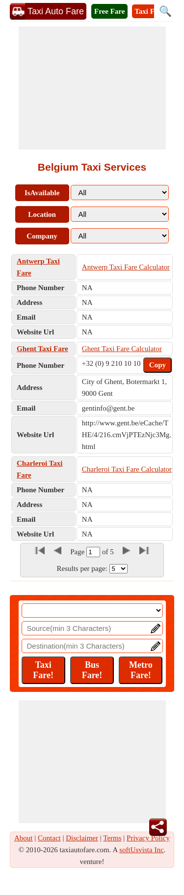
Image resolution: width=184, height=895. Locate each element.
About (23, 838)
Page (78, 552)
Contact (49, 838)
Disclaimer (82, 838)
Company (41, 236)
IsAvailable (42, 193)
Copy (157, 365)
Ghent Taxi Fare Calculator (122, 349)
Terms (112, 838)
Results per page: (81, 568)
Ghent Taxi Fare (42, 349)
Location (42, 214)
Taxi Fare (149, 11)
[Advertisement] (92, 88)
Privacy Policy (148, 838)
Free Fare (109, 11)
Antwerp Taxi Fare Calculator (126, 267)
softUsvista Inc (141, 850)
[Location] (92, 610)
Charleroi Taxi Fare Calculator (127, 469)
